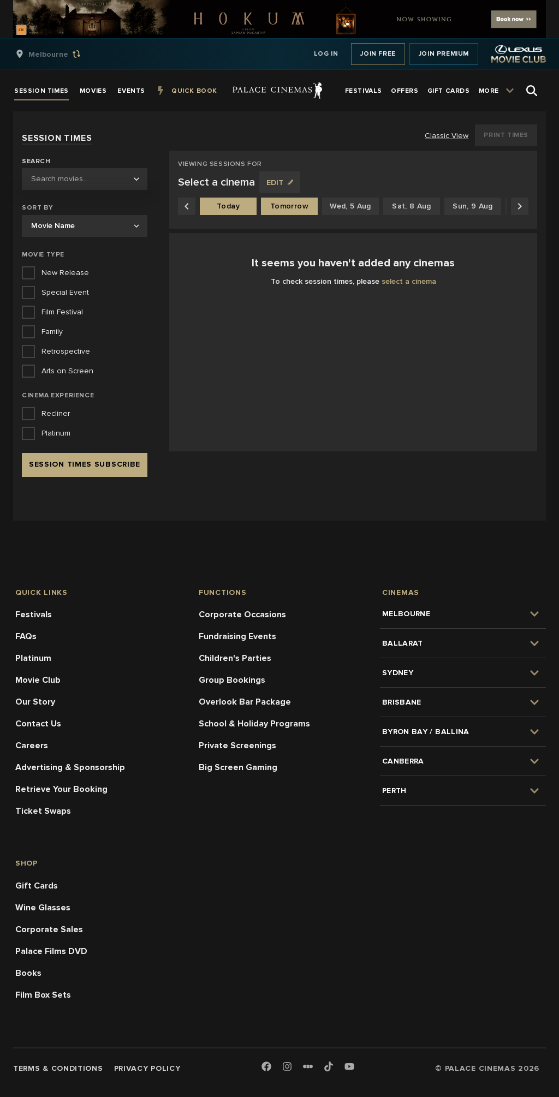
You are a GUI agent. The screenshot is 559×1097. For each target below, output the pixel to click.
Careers (31, 745)
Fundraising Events (237, 636)
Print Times (506, 135)
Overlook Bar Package (245, 701)
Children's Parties (235, 658)
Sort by (37, 208)
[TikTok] (329, 1066)
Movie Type (43, 255)
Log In (326, 54)
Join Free (377, 54)
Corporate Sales (49, 929)
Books (28, 973)
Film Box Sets (43, 994)
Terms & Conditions (58, 1068)
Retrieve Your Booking (61, 789)
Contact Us (38, 723)
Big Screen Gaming (238, 767)
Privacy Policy (147, 1068)
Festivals (33, 614)
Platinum (33, 658)
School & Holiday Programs (254, 723)
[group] (59, 54)
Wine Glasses (42, 907)
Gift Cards (36, 885)
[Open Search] (532, 90)
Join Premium (444, 54)
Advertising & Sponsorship (70, 767)
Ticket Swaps (43, 811)
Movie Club (38, 680)
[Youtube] (349, 1067)
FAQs (26, 636)
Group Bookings (232, 680)
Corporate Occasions (242, 614)
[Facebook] (266, 1067)
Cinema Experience (58, 395)
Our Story (35, 701)
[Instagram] (287, 1067)
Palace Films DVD (51, 951)
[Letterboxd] (308, 1066)
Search (36, 161)
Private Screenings (237, 745)
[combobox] (84, 179)
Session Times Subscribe (84, 464)
